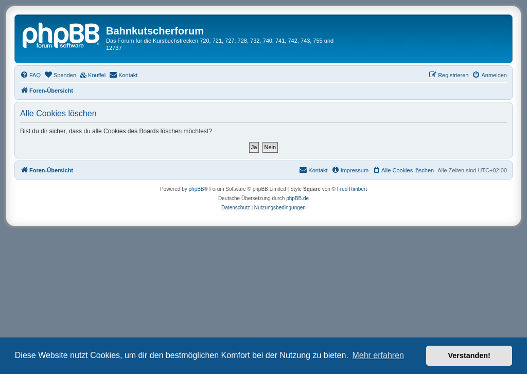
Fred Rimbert (352, 189)
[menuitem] (30, 75)
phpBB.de (297, 198)
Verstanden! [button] (469, 355)
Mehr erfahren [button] (378, 355)
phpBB (196, 189)
